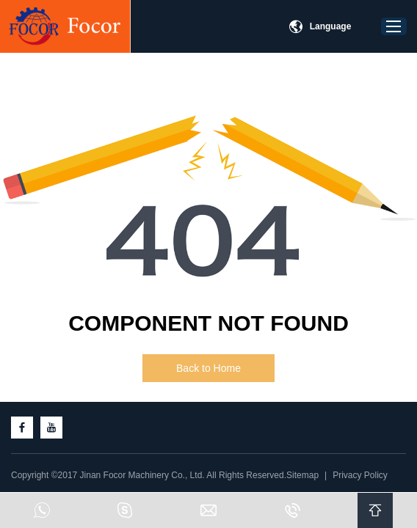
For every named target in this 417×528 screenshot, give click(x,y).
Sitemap (302, 475)
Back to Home (208, 368)
